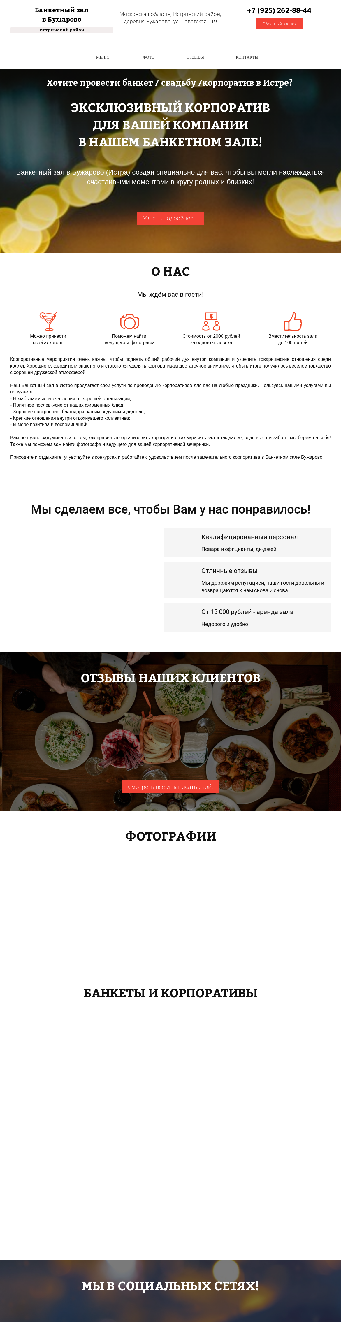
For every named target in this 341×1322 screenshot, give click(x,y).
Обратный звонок (279, 24)
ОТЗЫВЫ (195, 57)
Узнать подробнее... (170, 218)
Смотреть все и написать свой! (170, 787)
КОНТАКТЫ (247, 57)
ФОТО (148, 57)
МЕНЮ (103, 57)
